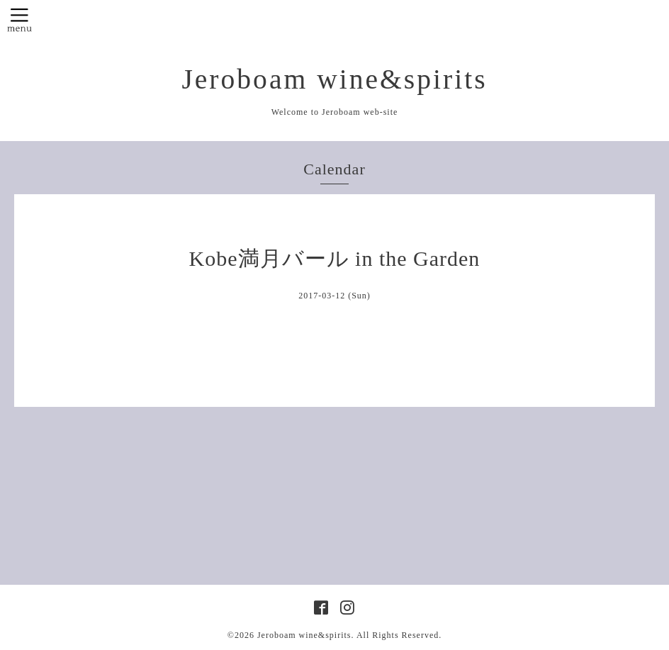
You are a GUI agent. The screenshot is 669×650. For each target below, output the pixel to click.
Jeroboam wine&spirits (334, 79)
